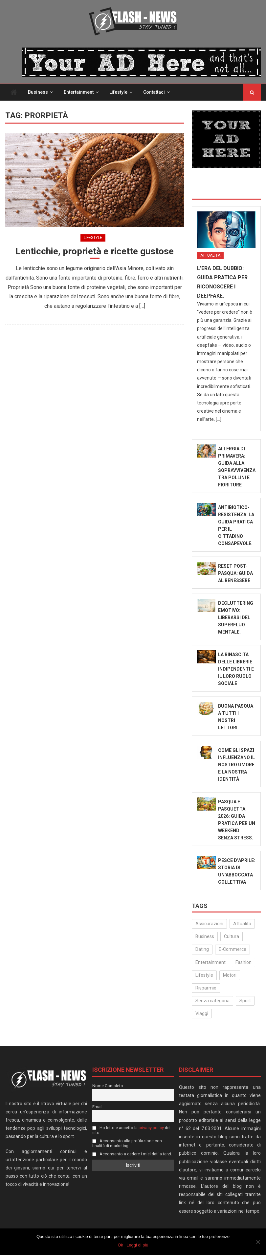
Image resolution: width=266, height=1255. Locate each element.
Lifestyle (118, 92)
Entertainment (79, 92)
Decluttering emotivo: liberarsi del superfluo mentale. (235, 617)
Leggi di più (137, 1245)
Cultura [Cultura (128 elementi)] (231, 936)
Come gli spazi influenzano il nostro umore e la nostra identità (236, 765)
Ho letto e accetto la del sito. (131, 1130)
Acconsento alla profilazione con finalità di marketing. (127, 1143)
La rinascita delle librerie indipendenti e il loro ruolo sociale (236, 669)
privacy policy (151, 1127)
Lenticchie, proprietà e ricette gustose (94, 251)
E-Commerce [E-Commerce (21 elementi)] (232, 949)
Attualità (210, 255)
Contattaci (154, 92)
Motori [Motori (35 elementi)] (229, 975)
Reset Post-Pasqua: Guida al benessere (235, 573)
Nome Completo (107, 1085)
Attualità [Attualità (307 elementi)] (242, 923)
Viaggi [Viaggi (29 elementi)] (201, 1013)
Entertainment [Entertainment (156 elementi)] (210, 962)
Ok (120, 1245)
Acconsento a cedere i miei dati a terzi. (132, 1153)
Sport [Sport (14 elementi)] (245, 1000)
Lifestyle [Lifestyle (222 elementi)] (204, 975)
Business (38, 92)
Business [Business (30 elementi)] (204, 936)
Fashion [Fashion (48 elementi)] (243, 962)
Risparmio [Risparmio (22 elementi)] (205, 987)
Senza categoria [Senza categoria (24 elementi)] (212, 1000)
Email (97, 1106)
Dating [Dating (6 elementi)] (202, 949)
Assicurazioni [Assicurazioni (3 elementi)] (209, 923)
